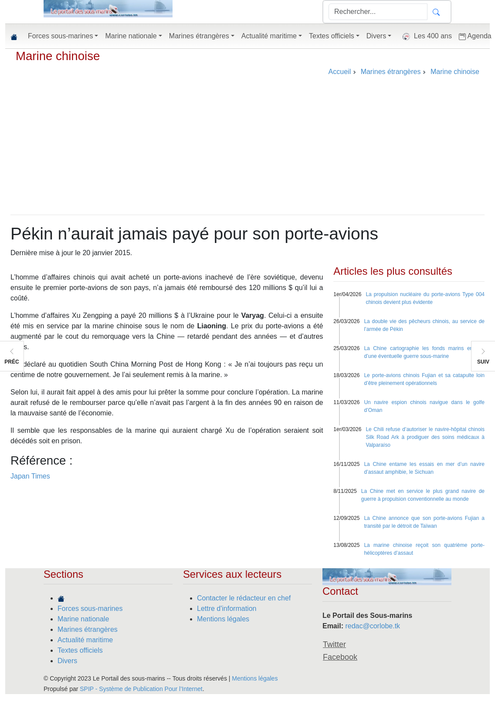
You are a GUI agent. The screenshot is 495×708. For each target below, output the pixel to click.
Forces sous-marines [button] (60, 36)
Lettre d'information (226, 608)
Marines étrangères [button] (199, 36)
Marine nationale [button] (130, 36)
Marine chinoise (58, 56)
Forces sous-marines (90, 608)
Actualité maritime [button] (269, 36)
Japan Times (30, 476)
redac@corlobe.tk (372, 626)
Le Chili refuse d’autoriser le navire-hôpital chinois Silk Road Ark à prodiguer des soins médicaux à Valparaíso (425, 437)
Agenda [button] (475, 36)
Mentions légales (223, 619)
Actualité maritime (85, 640)
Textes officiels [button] (331, 36)
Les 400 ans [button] (425, 36)
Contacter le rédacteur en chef (244, 598)
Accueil (340, 71)
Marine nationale (83, 619)
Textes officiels (80, 650)
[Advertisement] (247, 149)
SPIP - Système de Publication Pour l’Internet (141, 688)
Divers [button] (376, 36)
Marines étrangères (88, 629)
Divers (67, 660)
